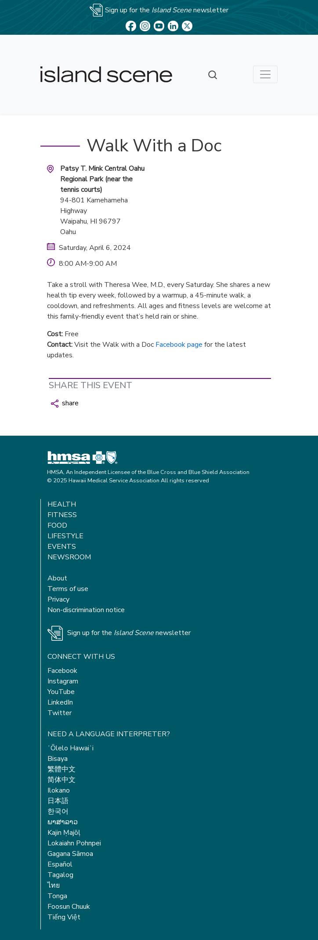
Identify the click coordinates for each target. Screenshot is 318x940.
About (57, 578)
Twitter (59, 713)
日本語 (58, 801)
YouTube (61, 692)
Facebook (62, 671)
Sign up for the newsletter (129, 633)
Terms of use (67, 589)
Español (59, 864)
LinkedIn (60, 702)
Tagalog (60, 875)
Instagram (62, 681)
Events (61, 546)
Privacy (58, 599)
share (65, 403)
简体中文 (61, 780)
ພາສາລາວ (62, 822)
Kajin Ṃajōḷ (63, 832)
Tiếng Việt (63, 917)
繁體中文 (61, 769)
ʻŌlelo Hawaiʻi (70, 748)
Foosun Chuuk (68, 906)
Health (61, 504)
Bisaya (57, 759)
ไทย (53, 885)
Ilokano (58, 790)
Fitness (62, 515)
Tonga (57, 896)
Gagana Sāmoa (70, 854)
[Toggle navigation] (265, 74)
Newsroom (69, 557)
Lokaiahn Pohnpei (74, 843)
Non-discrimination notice (86, 610)
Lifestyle (65, 536)
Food (57, 525)
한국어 (58, 811)
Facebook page (178, 344)
